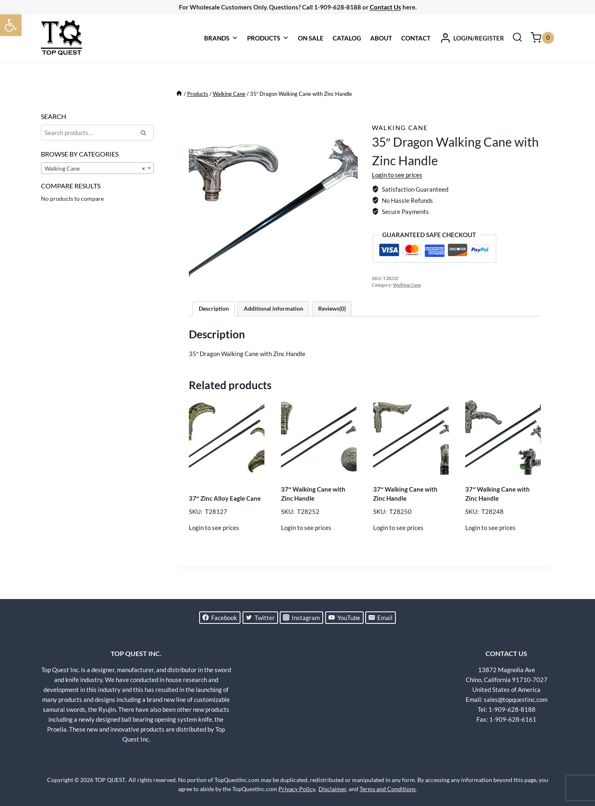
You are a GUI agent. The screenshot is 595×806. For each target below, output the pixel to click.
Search (146, 133)
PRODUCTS (268, 38)
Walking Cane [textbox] (95, 168)
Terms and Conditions (387, 788)
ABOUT (381, 38)
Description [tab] (214, 308)
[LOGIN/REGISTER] (472, 38)
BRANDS (221, 38)
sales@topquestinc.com (515, 699)
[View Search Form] (517, 38)
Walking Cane (400, 127)
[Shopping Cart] (542, 38)
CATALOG (347, 38)
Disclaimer (332, 788)
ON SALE (311, 38)
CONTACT (416, 38)
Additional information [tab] (273, 308)
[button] (10, 25)
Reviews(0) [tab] (332, 308)
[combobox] (97, 168)
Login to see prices (397, 174)
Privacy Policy (296, 788)
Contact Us (385, 7)
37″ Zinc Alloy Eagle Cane (225, 498)
